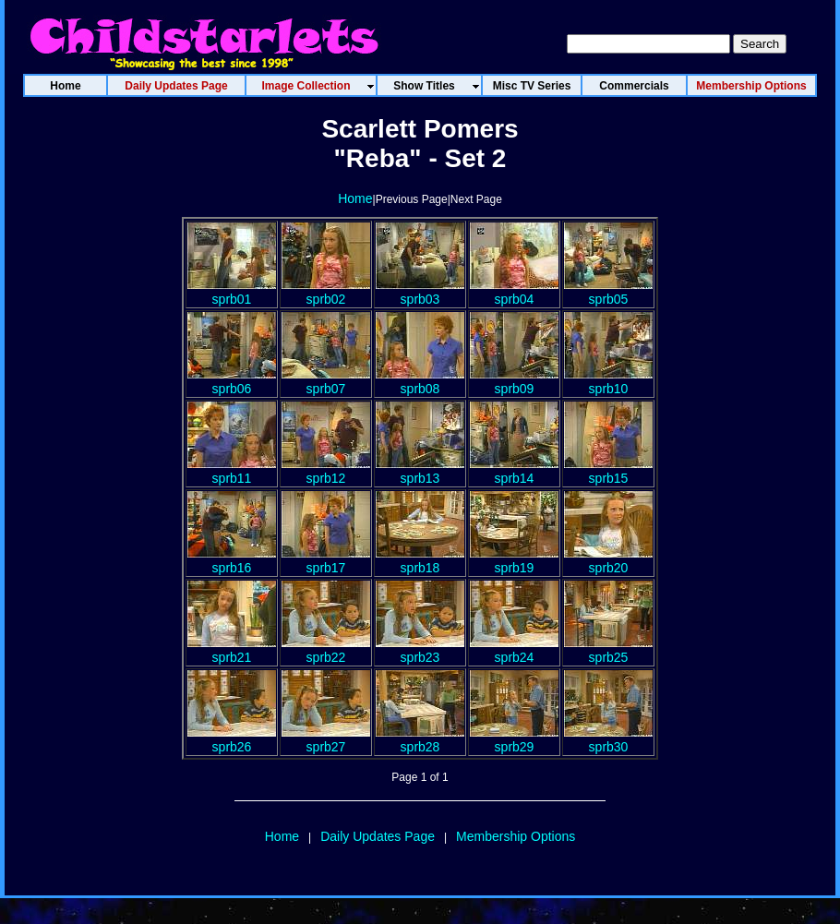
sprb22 (326, 650)
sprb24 (514, 650)
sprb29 (514, 739)
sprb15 (608, 471)
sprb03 (420, 291)
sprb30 (608, 739)
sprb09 (514, 381)
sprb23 (420, 650)
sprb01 (231, 291)
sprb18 (420, 560)
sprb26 (231, 739)
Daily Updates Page (377, 836)
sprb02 (326, 291)
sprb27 (326, 739)
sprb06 (231, 381)
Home (355, 198)
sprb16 (231, 560)
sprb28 (420, 739)
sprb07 (326, 381)
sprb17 (326, 560)
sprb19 (514, 560)
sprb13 (420, 471)
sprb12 (326, 471)
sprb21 (231, 650)
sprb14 (514, 471)
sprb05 (608, 291)
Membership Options (515, 836)
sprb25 (608, 650)
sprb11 (231, 471)
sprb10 (608, 381)
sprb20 (608, 560)
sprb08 (420, 381)
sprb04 (514, 291)
